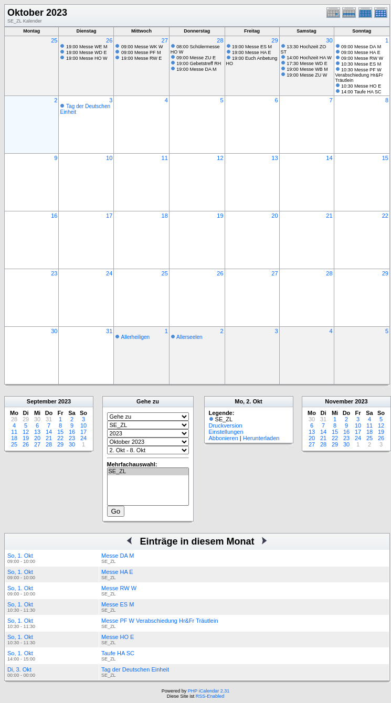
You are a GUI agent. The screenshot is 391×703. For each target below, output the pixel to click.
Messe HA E (117, 572)
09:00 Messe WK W (142, 46)
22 (385, 215)
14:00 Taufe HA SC (361, 91)
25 (54, 40)
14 (329, 158)
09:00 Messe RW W (362, 58)
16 (54, 215)
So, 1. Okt (20, 555)
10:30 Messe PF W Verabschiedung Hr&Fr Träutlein (359, 75)
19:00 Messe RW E (141, 58)
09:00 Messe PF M (141, 52)
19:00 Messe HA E (251, 52)
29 (274, 40)
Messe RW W (118, 588)
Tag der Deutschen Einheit (135, 669)
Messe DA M (117, 555)
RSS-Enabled (210, 696)
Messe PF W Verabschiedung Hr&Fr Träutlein (159, 620)
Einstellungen (226, 432)
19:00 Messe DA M (196, 69)
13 (274, 158)
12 (220, 158)
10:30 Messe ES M (361, 64)
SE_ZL (148, 471)
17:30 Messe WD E (307, 63)
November (339, 401)
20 (274, 215)
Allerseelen (189, 337)
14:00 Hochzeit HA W (309, 57)
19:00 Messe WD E (86, 52)
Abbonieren (223, 438)
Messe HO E (117, 637)
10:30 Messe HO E (361, 86)
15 (385, 158)
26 (109, 40)
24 (109, 273)
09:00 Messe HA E (361, 52)
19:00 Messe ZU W (307, 75)
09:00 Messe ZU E (196, 57)
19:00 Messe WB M (307, 69)
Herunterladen (261, 438)
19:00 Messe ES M (252, 46)
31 (109, 331)
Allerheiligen (135, 337)
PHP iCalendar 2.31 (208, 691)
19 (220, 215)
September (42, 401)
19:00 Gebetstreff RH (198, 63)
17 (109, 215)
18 (165, 215)
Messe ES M (117, 604)
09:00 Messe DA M (361, 46)
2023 (64, 401)
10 (109, 158)
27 (165, 40)
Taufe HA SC (117, 653)
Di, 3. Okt (19, 669)
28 (220, 40)
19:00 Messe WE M (87, 46)
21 (329, 215)
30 (329, 40)
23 (54, 273)
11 (165, 158)
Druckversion (225, 425)
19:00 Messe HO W (87, 58)
